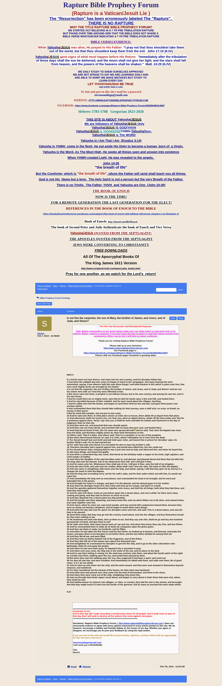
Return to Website (44, 286)
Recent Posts (42, 289)
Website (87, 666)
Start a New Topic (44, 304)
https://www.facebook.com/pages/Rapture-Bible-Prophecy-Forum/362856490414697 (126, 353)
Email (74, 666)
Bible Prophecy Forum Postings (80, 286)
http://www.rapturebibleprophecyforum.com (126, 348)
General (63, 286)
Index (55, 286)
